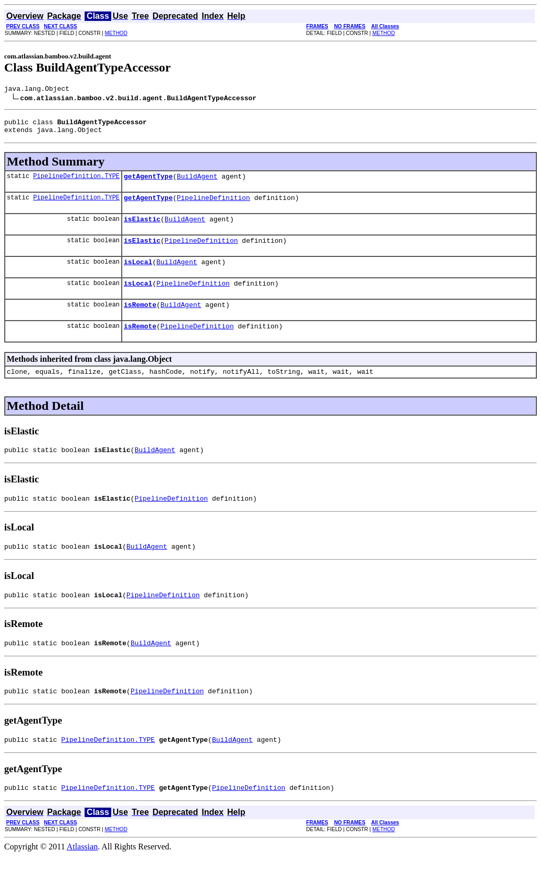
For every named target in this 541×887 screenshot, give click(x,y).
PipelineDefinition (213, 205)
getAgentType (148, 182)
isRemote (140, 320)
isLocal (138, 274)
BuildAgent (197, 182)
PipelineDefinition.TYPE (76, 182)
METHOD (116, 33)
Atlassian (82, 877)
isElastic (142, 228)
